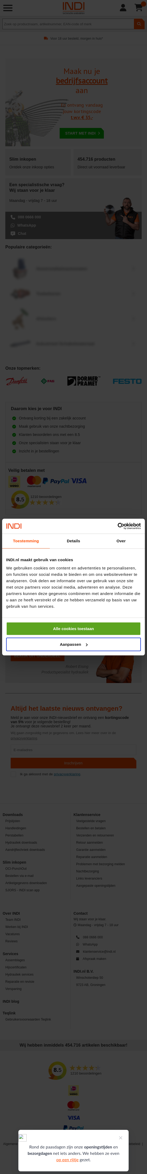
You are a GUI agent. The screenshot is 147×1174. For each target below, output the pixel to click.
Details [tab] (73, 541)
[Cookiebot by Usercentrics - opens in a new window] (117, 526)
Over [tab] (121, 541)
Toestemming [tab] (26, 541)
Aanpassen (74, 644)
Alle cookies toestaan (73, 628)
